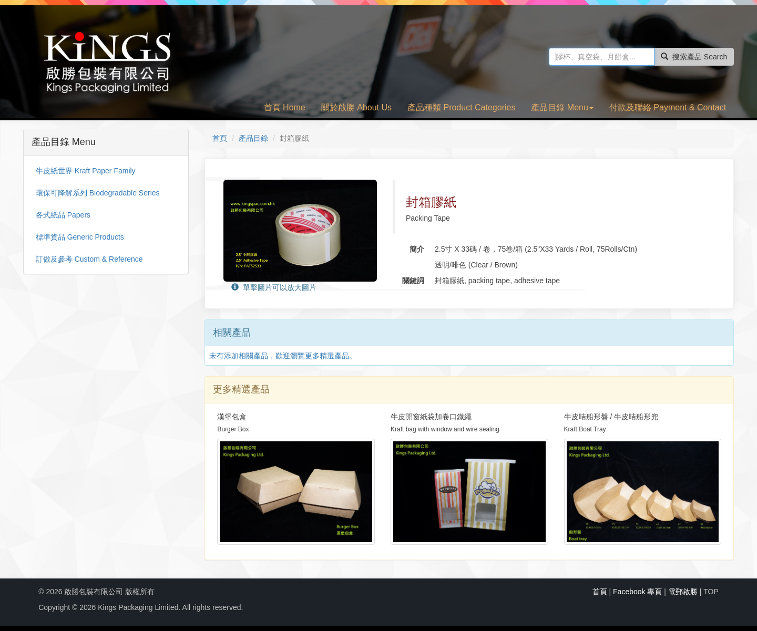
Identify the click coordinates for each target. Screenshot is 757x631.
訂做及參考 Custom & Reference (89, 259)
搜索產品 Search (694, 57)
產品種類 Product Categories (461, 107)
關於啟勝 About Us (356, 107)
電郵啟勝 (683, 591)
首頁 (219, 138)
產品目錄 (253, 138)
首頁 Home (284, 107)
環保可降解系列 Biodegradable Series (98, 193)
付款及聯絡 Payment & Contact (667, 107)
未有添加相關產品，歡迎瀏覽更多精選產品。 (282, 355)
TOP (711, 591)
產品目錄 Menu (562, 107)
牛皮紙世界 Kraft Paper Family (86, 171)
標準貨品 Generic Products (80, 237)
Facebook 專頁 (637, 591)
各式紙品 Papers (63, 215)
